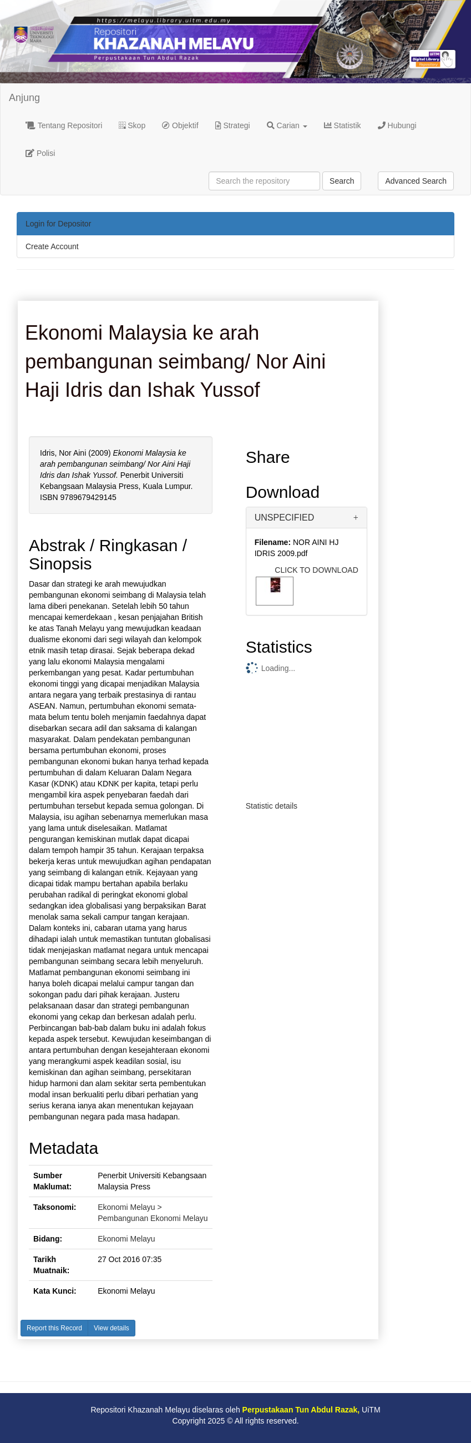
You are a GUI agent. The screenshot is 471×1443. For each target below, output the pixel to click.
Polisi (40, 153)
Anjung (24, 97)
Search (342, 180)
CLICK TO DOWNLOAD (316, 570)
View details (111, 1328)
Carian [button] (287, 125)
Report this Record (54, 1328)
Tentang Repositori (64, 125)
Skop (132, 125)
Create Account (52, 246)
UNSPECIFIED (285, 517)
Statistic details (271, 805)
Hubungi (397, 125)
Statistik (342, 125)
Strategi (232, 125)
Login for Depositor (58, 223)
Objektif (180, 125)
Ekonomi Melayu (126, 1238)
